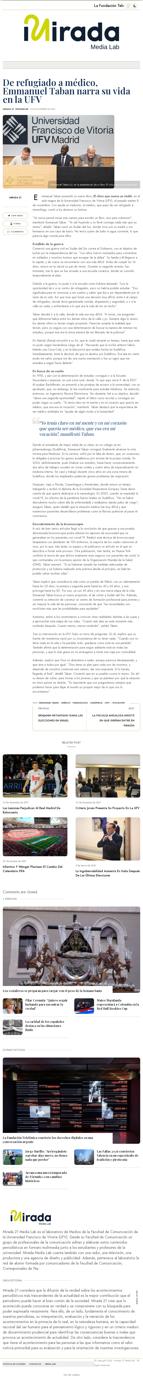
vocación (119, 702)
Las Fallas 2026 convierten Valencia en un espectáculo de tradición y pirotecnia (117, 1155)
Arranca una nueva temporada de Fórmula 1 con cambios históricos (46, 1177)
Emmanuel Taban (49, 702)
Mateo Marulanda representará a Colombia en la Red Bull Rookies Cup (118, 1004)
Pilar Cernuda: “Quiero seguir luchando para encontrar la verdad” (46, 1004)
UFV (108, 702)
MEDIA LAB (50, 1363)
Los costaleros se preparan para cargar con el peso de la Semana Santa (52, 991)
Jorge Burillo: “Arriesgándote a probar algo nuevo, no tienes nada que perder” (46, 1155)
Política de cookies (14, 1363)
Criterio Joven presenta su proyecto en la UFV (107, 808)
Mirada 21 (8, 108)
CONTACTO (35, 1363)
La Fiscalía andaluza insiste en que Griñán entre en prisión (113, 720)
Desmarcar (21, 108)
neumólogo (81, 702)
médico (66, 702)
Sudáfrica (97, 702)
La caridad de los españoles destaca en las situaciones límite (44, 1026)
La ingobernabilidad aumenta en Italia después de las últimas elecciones (108, 873)
